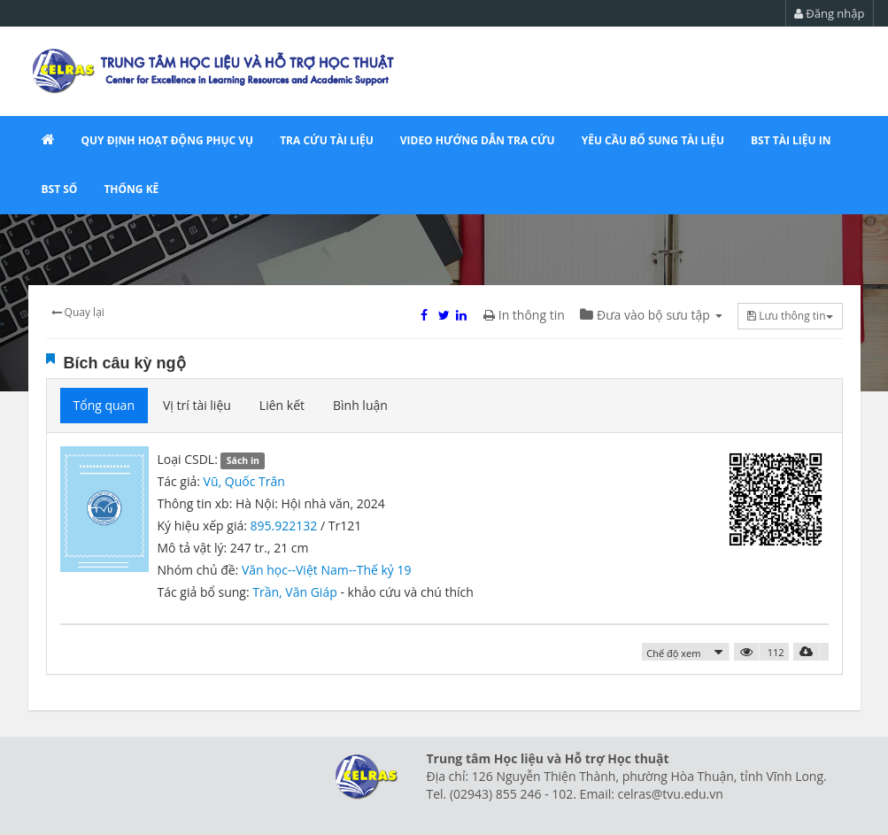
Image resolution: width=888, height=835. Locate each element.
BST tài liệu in (790, 140)
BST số (60, 189)
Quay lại (77, 312)
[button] (686, 652)
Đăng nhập (829, 13)
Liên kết (282, 405)
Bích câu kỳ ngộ (125, 363)
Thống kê (131, 189)
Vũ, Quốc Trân (244, 481)
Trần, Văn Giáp (296, 592)
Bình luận (360, 405)
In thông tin (524, 314)
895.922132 (284, 525)
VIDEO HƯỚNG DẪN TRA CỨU (477, 140)
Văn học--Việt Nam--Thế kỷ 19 (327, 569)
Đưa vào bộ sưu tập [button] (651, 314)
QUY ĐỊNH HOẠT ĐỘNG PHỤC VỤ (167, 140)
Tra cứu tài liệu (327, 140)
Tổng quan (104, 405)
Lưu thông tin (789, 315)
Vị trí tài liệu (197, 405)
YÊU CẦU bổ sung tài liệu (653, 140)
